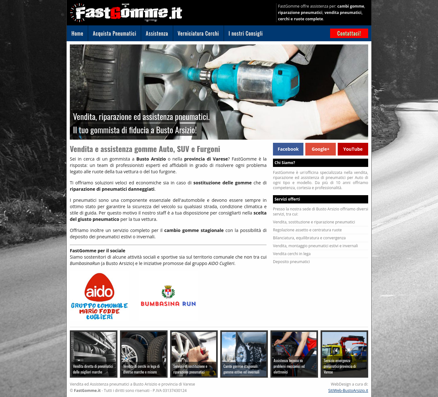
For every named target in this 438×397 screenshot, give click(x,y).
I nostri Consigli (246, 33)
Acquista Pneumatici (114, 33)
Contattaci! (349, 33)
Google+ (320, 149)
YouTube (352, 149)
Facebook (288, 149)
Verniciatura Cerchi (198, 33)
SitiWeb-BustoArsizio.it (348, 390)
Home (77, 33)
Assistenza (157, 33)
